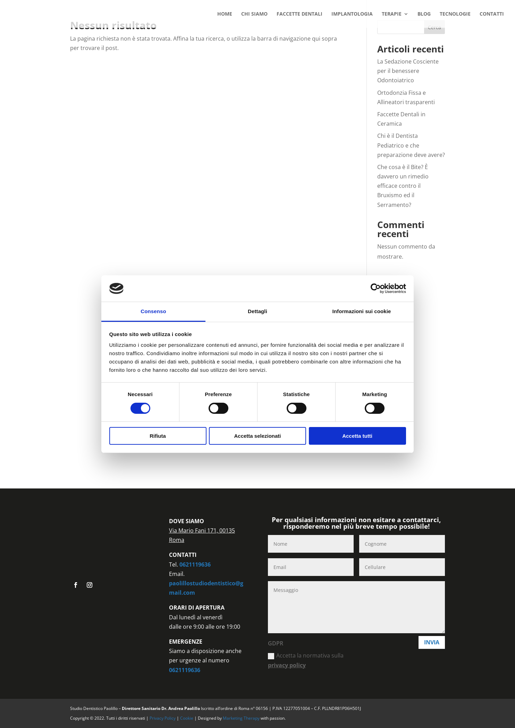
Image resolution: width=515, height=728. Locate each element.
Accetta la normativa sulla (306, 660)
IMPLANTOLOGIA (352, 14)
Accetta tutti (357, 436)
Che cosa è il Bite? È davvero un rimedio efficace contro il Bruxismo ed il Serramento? (403, 186)
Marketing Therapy (241, 718)
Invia (431, 642)
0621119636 (195, 564)
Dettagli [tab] (257, 311)
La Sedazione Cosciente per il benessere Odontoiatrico (408, 71)
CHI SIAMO (254, 14)
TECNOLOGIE (455, 14)
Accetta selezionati (257, 436)
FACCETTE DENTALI (299, 14)
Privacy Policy (163, 718)
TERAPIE (392, 14)
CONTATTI (492, 14)
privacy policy (287, 665)
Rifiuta (158, 436)
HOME (224, 14)
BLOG (424, 14)
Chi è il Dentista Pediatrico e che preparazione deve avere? (411, 145)
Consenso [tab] (153, 311)
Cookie (187, 718)
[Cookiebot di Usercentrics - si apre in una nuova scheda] (375, 288)
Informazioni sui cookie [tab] (361, 311)
